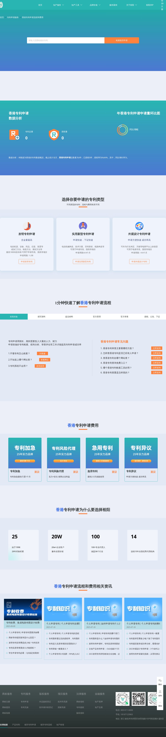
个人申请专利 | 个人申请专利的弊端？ (145, 623)
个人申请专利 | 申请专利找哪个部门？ (105, 633)
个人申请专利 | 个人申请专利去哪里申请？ (67, 623)
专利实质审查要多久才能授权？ (22, 648)
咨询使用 (40, 366)
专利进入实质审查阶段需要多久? (63, 644)
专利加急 (15, 471)
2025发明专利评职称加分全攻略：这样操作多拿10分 (111, 654)
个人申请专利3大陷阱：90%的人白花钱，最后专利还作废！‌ (74, 654)
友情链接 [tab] (4, 725)
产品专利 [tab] (16, 725)
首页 (40, 5)
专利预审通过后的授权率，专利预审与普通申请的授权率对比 (75, 639)
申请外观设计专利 (139, 261)
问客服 (42, 353)
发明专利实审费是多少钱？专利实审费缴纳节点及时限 (32, 643)
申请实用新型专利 (83, 261)
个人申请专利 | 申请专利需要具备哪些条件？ (28, 632)
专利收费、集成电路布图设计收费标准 (25, 622)
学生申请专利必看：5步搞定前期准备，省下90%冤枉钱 (32, 653)
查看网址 (45, 359)
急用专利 (93, 471)
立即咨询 (157, 348)
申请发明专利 (27, 261)
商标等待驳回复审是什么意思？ (22, 638)
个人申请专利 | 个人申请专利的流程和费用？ (68, 633)
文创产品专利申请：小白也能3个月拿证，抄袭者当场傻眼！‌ (114, 649)
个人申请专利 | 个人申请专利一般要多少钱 (147, 633)
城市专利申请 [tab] (30, 725)
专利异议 (131, 471)
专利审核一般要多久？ (58, 649)
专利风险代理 (56, 471)
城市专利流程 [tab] (46, 725)
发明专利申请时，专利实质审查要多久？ (106, 644)
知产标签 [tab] (60, 725)
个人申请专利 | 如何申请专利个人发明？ (106, 623)
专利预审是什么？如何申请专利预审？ (105, 639)
